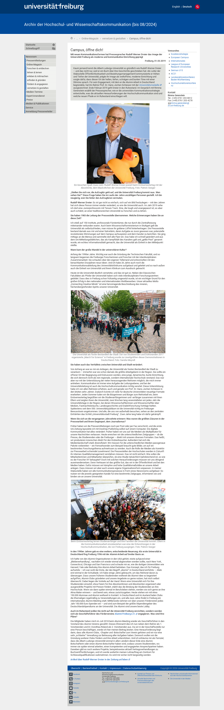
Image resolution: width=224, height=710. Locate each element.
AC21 (173, 73)
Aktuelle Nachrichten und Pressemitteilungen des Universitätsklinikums (146, 680)
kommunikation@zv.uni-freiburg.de (117, 682)
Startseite (72, 38)
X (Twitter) (76, 679)
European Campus (180, 57)
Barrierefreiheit (90, 668)
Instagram (76, 683)
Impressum (115, 668)
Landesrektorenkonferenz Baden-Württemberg (183, 78)
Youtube (76, 688)
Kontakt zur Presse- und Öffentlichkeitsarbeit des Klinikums (149, 675)
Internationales (178, 61)
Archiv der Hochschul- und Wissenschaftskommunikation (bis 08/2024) (90, 24)
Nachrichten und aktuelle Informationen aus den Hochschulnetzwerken (184, 675)
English (176, 6)
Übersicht (75, 668)
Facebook (76, 674)
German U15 (177, 70)
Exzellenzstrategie (179, 54)
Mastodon (76, 702)
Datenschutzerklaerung (134, 668)
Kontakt (103, 668)
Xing (74, 693)
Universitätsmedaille (149, 85)
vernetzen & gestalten (114, 38)
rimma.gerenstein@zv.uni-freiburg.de (178, 104)
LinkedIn (76, 697)
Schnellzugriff (33, 48)
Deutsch (187, 6)
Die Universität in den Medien (180, 679)
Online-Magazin (90, 38)
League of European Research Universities (181, 65)
